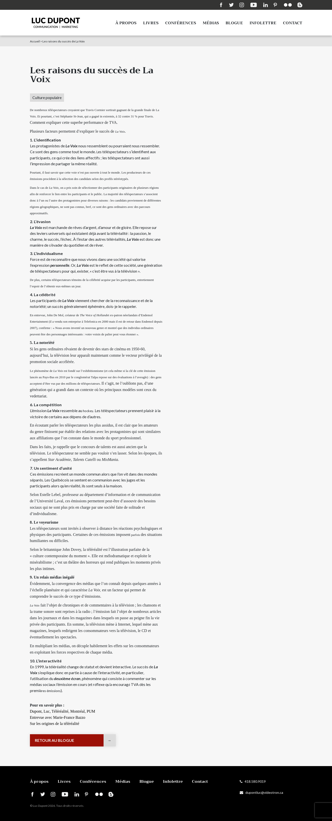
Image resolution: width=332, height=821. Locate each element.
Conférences (180, 23)
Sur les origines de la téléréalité (54, 723)
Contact (292, 23)
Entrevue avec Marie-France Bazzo (57, 717)
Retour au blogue (54, 740)
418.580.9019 (253, 781)
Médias (211, 23)
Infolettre (263, 23)
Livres (151, 23)
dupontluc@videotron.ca (261, 792)
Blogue (234, 23)
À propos (125, 23)
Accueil (35, 41)
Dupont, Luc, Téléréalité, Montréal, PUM (62, 711)
